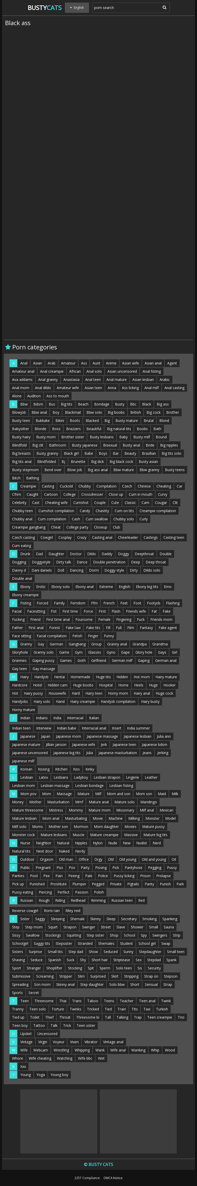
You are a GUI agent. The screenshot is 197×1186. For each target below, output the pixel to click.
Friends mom (161, 619)
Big (107, 420)
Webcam (40, 1050)
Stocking (75, 968)
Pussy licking (124, 875)
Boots (75, 420)
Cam (145, 502)
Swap (165, 943)
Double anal (22, 578)
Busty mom (46, 436)
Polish (99, 892)
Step (15, 927)
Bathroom (57, 445)
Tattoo (39, 1025)
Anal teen (93, 379)
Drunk (25, 553)
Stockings (53, 935)
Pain (59, 875)
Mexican (166, 810)
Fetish (77, 635)
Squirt (53, 927)
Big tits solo (171, 453)
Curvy (162, 494)
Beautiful (93, 428)
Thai (62, 1000)
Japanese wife (83, 744)
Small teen (175, 951)
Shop (114, 935)
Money (18, 801)
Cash (76, 518)
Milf (98, 793)
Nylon (98, 842)
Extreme (106, 586)
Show (93, 951)
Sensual (151, 984)
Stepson (171, 976)
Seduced (111, 951)
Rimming (98, 900)
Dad (39, 553)
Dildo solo (151, 570)
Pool (34, 875)
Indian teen (21, 728)
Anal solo (94, 371)
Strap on (151, 976)
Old (111, 859)
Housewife (57, 693)
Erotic (41, 586)
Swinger (88, 927)
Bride (150, 445)
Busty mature (126, 420)
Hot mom (142, 676)
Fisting (25, 603)
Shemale (77, 918)
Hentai (59, 676)
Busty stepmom (25, 469)
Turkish (162, 1009)
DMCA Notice (113, 1178)
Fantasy (146, 627)
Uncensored (47, 1033)
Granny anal (117, 644)
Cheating (163, 486)
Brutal (149, 420)
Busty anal (131, 445)
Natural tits (21, 851)
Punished (37, 883)
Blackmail (73, 412)
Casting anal (102, 537)
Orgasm (46, 859)
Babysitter (20, 428)
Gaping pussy (43, 660)
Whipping (82, 1050)
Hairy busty (150, 701)
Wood (170, 1050)
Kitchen (61, 769)
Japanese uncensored (30, 752)
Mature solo (124, 801)
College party (77, 527)
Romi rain (52, 910)
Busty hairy (21, 436)
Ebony (25, 586)
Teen (24, 1000)
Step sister (95, 935)
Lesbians (61, 777)
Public (25, 867)
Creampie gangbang (28, 527)
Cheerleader (128, 537)
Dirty (134, 570)
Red (141, 900)
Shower (137, 927)
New (127, 842)
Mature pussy (153, 826)
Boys (103, 453)
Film (130, 627)
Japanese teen (124, 744)
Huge (153, 685)
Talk (54, 1025)
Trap (138, 1017)
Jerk (104, 744)
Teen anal (147, 1000)
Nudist (141, 842)
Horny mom (118, 693)
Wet (101, 1058)
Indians (42, 717)
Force (88, 611)
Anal (23, 363)
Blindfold (19, 445)
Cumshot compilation (56, 510)
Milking (134, 818)
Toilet (35, 1017)
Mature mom (99, 810)
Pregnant (43, 867)
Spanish (54, 959)
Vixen (74, 1041)
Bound (161, 436)
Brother (172, 412)
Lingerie (132, 777)
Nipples (81, 842)
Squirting (74, 935)
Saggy (40, 918)
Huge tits (103, 676)
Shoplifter (54, 968)
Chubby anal (22, 518)
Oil (174, 859)
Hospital (106, 685)
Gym (79, 652)
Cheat (56, 527)
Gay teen (19, 668)
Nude (112, 842)
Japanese (27, 736)
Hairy (24, 676)
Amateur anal (23, 371)
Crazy (81, 537)
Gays (162, 652)
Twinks (75, 1009)
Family (59, 603)
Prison (145, 875)
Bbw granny (149, 469)
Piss (59, 867)
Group (96, 644)
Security (154, 968)
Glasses (94, 652)
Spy (144, 935)
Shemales (106, 943)
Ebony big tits (147, 586)
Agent (172, 363)
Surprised (98, 976)
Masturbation (58, 801)
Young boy (59, 1074)
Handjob (41, 676)
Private (116, 883)
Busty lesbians (102, 436)
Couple (100, 502)
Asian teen (93, 387)
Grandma (160, 644)
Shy (83, 959)
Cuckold (66, 486)
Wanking (138, 1050)
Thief (49, 1017)
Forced (42, 603)
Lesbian (26, 777)
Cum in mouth (140, 494)
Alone (17, 395)
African (75, 371)
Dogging (19, 562)
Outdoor (27, 859)
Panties (18, 875)
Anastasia (71, 379)
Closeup (100, 527)
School (129, 935)
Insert (116, 728)
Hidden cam (57, 685)
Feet (124, 603)
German (56, 644)
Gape (125, 652)
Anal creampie (52, 371)
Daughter (56, 553)
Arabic (165, 379)
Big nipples (169, 445)
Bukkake (43, 420)
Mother (35, 801)
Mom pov (28, 793)
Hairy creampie (82, 701)
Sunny (128, 951)
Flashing (173, 603)
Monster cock (23, 834)
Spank (171, 959)
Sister (24, 918)
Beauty (130, 453)
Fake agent (168, 627)
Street (106, 927)
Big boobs (116, 412)
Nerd (157, 842)
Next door (44, 851)
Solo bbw (117, 984)
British (135, 412)
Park (180, 883)
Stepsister (64, 943)
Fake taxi (73, 627)
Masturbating (76, 818)
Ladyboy (81, 777)
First (102, 611)
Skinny (95, 918)
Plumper (79, 883)
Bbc (133, 404)
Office (84, 859)
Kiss (76, 769)
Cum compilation (52, 518)
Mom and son (118, 793)
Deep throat (156, 562)
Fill (108, 627)
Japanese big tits (67, 752)
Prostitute (58, 883)
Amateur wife (68, 387)
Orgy (98, 859)
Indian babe (66, 728)
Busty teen (21, 420)
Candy (85, 510)
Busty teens (175, 469)
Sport (16, 968)
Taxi (146, 1009)
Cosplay (65, 537)
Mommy (76, 810)
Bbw (24, 404)
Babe (88, 453)
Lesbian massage (55, 785)
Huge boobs (83, 685)
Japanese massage (102, 736)
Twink (166, 1000)
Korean (26, 769)
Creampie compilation (158, 510)
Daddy (107, 553)
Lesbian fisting (121, 785)
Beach (83, 404)
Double (166, 553)
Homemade (80, 676)
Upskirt (26, 1033)
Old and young (154, 859)
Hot (15, 693)
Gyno (111, 652)
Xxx (23, 1066)
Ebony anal (84, 586)
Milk (175, 793)
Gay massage (44, 668)
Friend (35, 619)
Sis (139, 968)
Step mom (34, 927)
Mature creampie (104, 834)
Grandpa (140, 644)
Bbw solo (94, 412)
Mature (83, 793)
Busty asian (148, 461)
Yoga (40, 1074)
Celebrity (19, 502)
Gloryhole (20, 652)
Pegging (154, 867)
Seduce (37, 959)
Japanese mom (68, 736)
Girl (174, 652)
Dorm (94, 570)
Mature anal (99, 801)
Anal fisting (152, 371)
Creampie (28, 486)
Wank (100, 1050)
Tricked (93, 1009)
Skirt (115, 976)
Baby (123, 436)
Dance (82, 562)
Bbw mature (123, 469)
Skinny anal (65, 984)
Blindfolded (46, 461)
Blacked (92, 420)
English (124, 586)
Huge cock (164, 693)
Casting (48, 486)
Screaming (45, 976)
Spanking (169, 918)
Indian (25, 717)
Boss (56, 428)
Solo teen (124, 968)
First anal (36, 627)
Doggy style (114, 570)
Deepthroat (144, 553)
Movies (130, 826)
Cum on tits (124, 510)
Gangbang (77, 644)
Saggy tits (42, 943)
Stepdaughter (150, 951)
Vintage (26, 1041)
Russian (26, 900)
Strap (167, 984)
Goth (81, 660)
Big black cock (121, 461)
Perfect (63, 892)
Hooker (169, 685)
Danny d (19, 570)
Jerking (162, 752)
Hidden (122, 676)
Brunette (78, 461)
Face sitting (21, 635)
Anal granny (48, 379)
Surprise (35, 951)
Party (85, 867)
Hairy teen (93, 693)
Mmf (79, 801)
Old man (66, 859)
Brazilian (149, 453)
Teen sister (86, 1025)
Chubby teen (22, 510)
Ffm (94, 603)
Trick (67, 1025)
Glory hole (143, 652)
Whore (17, 1058)
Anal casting (174, 387)
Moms (37, 826)
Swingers (159, 935)
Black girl (71, 453)
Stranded (85, 943)
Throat (65, 1017)
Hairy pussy (33, 693)
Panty (149, 883)
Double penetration (109, 562)
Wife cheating (40, 1058)
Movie (98, 818)
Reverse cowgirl (25, 910)
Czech (127, 486)
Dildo (91, 553)
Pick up (18, 883)
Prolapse (163, 875)
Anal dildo (43, 387)
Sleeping (58, 918)
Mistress (56, 810)
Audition (34, 395)
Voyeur (58, 1041)
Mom (46, 793)
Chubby (84, 486)
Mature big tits (155, 834)
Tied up (18, 1017)
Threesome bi (87, 1017)
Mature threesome (27, 810)
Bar (116, 453)
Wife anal (118, 1050)
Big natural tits (119, 428)
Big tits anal (22, 461)
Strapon (69, 927)
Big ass (163, 404)
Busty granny (47, 453)
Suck (70, 959)
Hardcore (19, 685)
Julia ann (164, 736)
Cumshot (80, 502)
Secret (33, 992)
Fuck (141, 619)
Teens (109, 1000)
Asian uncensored (122, 371)
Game (64, 652)
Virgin (42, 1041)
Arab (51, 363)
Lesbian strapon (107, 777)
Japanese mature (26, 744)
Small (153, 927)
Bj (63, 461)
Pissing (101, 867)
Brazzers (73, 428)
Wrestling (61, 1050)
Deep (135, 562)
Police (103, 875)
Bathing (32, 477)
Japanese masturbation (117, 752)
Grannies (19, 660)
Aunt (96, 363)
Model (170, 818)
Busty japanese (84, 445)
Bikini (59, 420)
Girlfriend (98, 660)
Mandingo (148, 801)
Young (25, 1074)
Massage (64, 793)
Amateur (68, 363)
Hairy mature (166, 676)
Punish (165, 883)
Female (104, 619)
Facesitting (36, 611)
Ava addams (22, 379)
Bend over (53, 469)
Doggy (123, 553)
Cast (36, 502)
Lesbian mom (23, 785)
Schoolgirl (20, 943)
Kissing (44, 769)
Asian (37, 363)
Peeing (74, 875)
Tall (108, 1017)
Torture (58, 1009)
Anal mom (20, 387)
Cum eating (21, 545)
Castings (151, 537)
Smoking (149, 918)
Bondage (101, 404)
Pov (72, 867)
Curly (144, 518)
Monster (152, 818)
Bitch (16, 477)
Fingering (123, 619)
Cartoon (51, 494)
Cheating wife (56, 502)
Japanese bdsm (154, 744)
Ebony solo (60, 586)
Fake (167, 611)
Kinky (89, 769)
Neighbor (43, 842)
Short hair (100, 959)
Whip (155, 1050)
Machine (116, 818)
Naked (64, 851)
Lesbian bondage (89, 785)
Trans (77, 1000)
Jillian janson (56, 744)
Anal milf (151, 387)
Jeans (147, 752)
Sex (139, 959)
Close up (116, 494)
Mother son (58, 826)
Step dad (75, 951)
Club (116, 527)
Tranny (18, 1009)
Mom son (144, 793)
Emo (168, 586)
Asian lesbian (143, 379)
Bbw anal (39, 412)
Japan (45, 736)
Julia (89, 752)
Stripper (65, 976)
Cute (115, 502)
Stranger (34, 968)
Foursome (84, 619)
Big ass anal (98, 469)
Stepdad (154, 959)
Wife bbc (85, 1058)
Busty (45, 7)
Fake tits (93, 627)
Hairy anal (142, 693)
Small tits (55, 951)
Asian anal (153, 363)
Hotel (37, 685)
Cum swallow (97, 518)
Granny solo (44, 652)
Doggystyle (41, 562)
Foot (137, 603)
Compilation (106, 486)
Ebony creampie (25, 594)
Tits (135, 1009)
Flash (116, 611)
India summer (138, 728)
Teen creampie (159, 1017)
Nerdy (80, 851)
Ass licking (130, 387)
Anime (111, 363)
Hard (76, 693)
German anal (165, 660)
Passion (81, 892)
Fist (54, 611)
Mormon (81, 826)
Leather (151, 777)
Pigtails (133, 883)
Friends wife (136, 611)
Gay (41, 644)
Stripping (131, 976)
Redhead (78, 900)
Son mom (42, 984)
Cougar (161, 502)
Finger (93, 635)
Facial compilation (52, 635)
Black (146, 404)
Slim (81, 976)
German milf (122, 660)
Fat (154, 611)
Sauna (169, 927)
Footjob (153, 603)
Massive (131, 834)
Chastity (102, 510)
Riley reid (72, 910)
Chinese (144, 486)
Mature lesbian (24, 818)
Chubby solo (123, 518)
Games (66, 660)
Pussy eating (22, 892)
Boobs (142, 428)
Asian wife (130, 363)
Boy (56, 412)
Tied (108, 1009)
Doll (60, 570)
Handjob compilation (118, 701)
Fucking (18, 619)
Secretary (129, 918)
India (57, 717)
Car (179, 486)
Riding (60, 900)
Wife (24, 1050)
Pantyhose (133, 867)
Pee (46, 875)
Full (119, 627)
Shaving (18, 959)
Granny (26, 644)
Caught (32, 494)
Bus (52, 404)
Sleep (110, 918)
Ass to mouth (57, 395)
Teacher (126, 1000)
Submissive (21, 976)
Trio (181, 1017)
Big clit (37, 445)
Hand (60, 701)
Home (123, 685)
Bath (157, 428)
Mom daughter (106, 826)
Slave (120, 927)
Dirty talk (63, 562)
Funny (109, 635)
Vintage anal (113, 1041)
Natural (63, 842)
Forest (54, 627)
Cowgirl (47, 537)
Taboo (92, 1000)
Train (121, 1009)
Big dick (97, 461)
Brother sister (72, 436)
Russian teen (122, 900)
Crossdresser (92, 494)
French (109, 603)
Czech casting (23, 537)
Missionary (125, 810)
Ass (84, 363)
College (69, 494)
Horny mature (23, 709)
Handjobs (20, 701)
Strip (176, 935)
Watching (64, 1058)
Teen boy (20, 1025)
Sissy (16, 935)
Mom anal (50, 818)
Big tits (66, 404)
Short (134, 984)
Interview (43, 728)
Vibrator (90, 1041)
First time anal (58, 619)
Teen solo (37, 1009)
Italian (94, 717)
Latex (43, 777)
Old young (127, 859)
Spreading (20, 984)
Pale (88, 875)
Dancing (76, 570)
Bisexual (110, 445)
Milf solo (19, 826)
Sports (17, 992)
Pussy (172, 867)
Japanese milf (23, 760)
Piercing (45, 892)
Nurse (25, 842)
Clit (175, 502)
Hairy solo (42, 701)
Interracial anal (94, 728)
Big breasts (21, 453)
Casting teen (173, 537)
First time (70, 611)
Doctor (76, 553)
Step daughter (92, 984)
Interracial (75, 717)
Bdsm (38, 404)
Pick (115, 867)
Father (17, 627)
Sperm (105, 968)
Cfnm (16, 494)
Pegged (98, 883)
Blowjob (19, 412)
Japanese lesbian (137, 736)
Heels (138, 685)
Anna (112, 387)
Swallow (33, 935)
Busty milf (141, 436)
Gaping (144, 660)
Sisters (17, 951)
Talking (122, 1017)
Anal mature (116, 379)
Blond (164, 420)
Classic (130, 502)
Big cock (153, 412)
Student (126, 943)
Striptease (121, 959)
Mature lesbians (54, 834)
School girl (147, 943)
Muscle (78, 834)
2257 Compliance (87, 1178)
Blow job (74, 469)
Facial (17, 611)
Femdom (77, 603)
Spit (91, 968)
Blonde (40, 428)
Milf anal (147, 810)
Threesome (44, 1000)
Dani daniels (42, 570)
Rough (44, 900)
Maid (162, 793)
